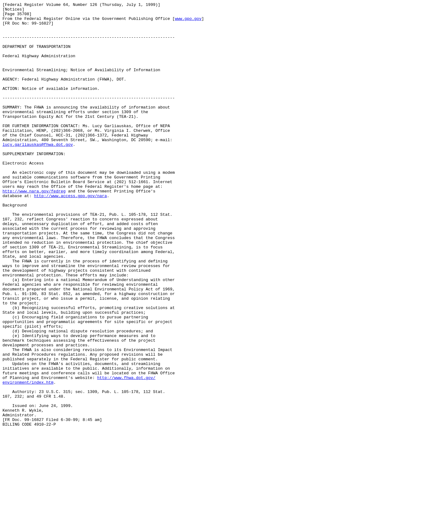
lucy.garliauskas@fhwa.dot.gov (37, 173)
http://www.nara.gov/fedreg (34, 229)
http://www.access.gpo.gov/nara (70, 235)
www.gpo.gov (188, 22)
